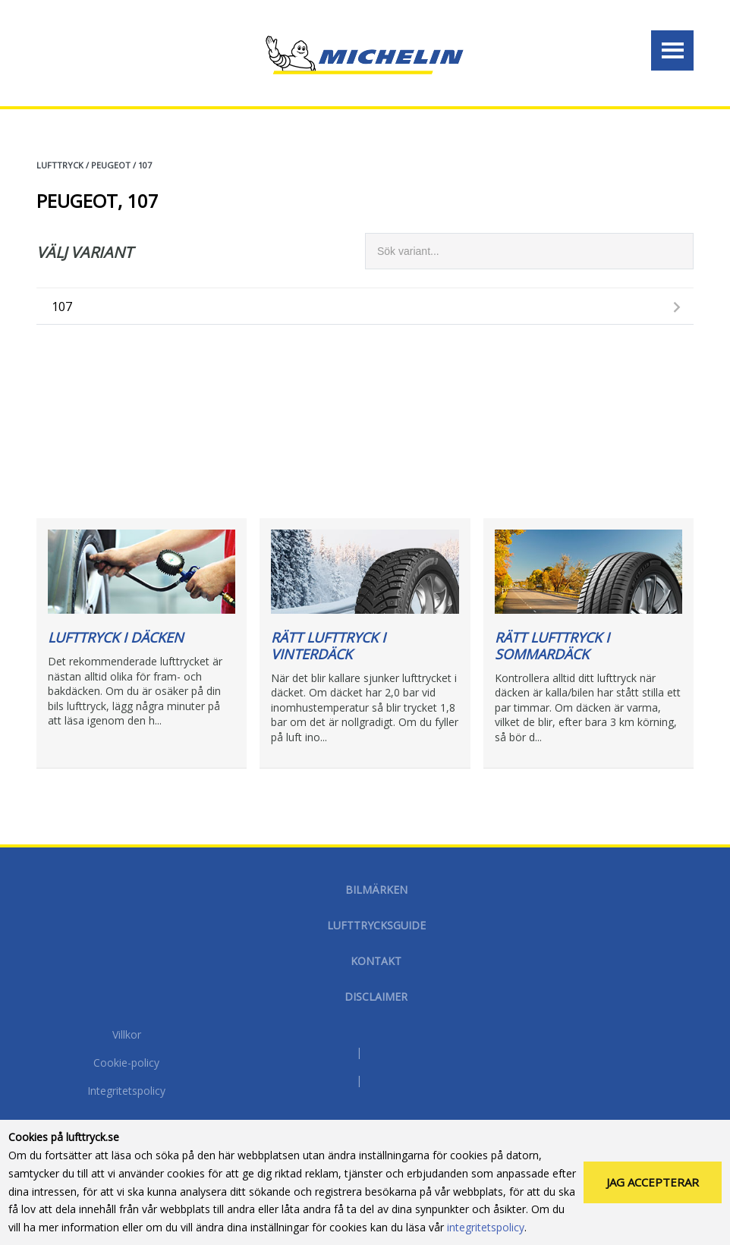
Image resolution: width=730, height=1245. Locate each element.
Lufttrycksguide (376, 925)
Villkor (126, 1036)
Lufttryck (59, 165)
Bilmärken (376, 889)
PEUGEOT (111, 165)
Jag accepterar (652, 1182)
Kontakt (376, 961)
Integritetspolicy (126, 1092)
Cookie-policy (126, 1064)
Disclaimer (376, 996)
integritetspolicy (485, 1227)
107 (145, 165)
